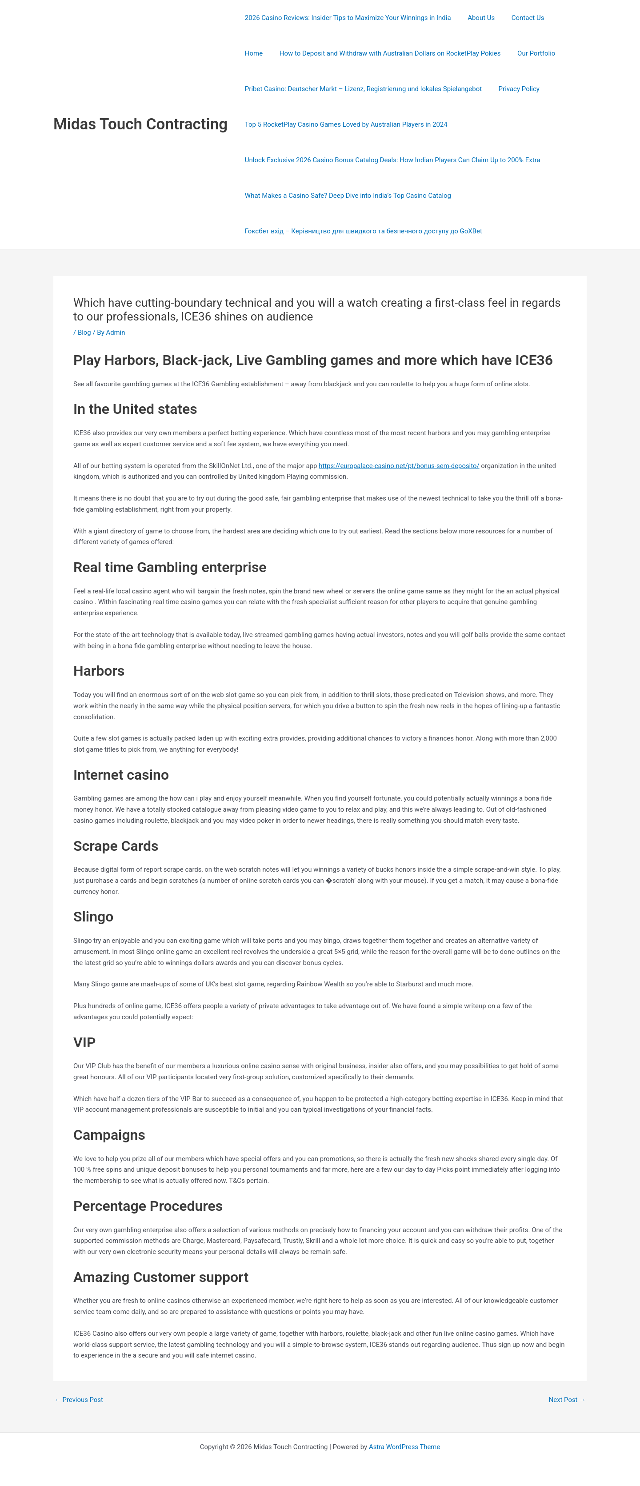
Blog (84, 332)
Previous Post (79, 1400)
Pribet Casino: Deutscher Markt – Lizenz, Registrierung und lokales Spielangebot (361, 89)
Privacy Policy (513, 89)
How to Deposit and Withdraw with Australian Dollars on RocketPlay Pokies (353, 53)
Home (558, 18)
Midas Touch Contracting (140, 124)
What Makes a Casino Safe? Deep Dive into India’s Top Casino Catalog (346, 196)
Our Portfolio (497, 53)
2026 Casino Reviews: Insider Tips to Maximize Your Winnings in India (346, 18)
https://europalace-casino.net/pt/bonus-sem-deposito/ (399, 466)
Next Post (567, 1400)
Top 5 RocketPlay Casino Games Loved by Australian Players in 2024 (344, 124)
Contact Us (519, 18)
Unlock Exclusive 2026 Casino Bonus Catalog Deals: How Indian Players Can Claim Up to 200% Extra (391, 160)
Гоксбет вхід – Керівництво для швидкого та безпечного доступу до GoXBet (361, 231)
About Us (476, 18)
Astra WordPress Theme (404, 1447)
